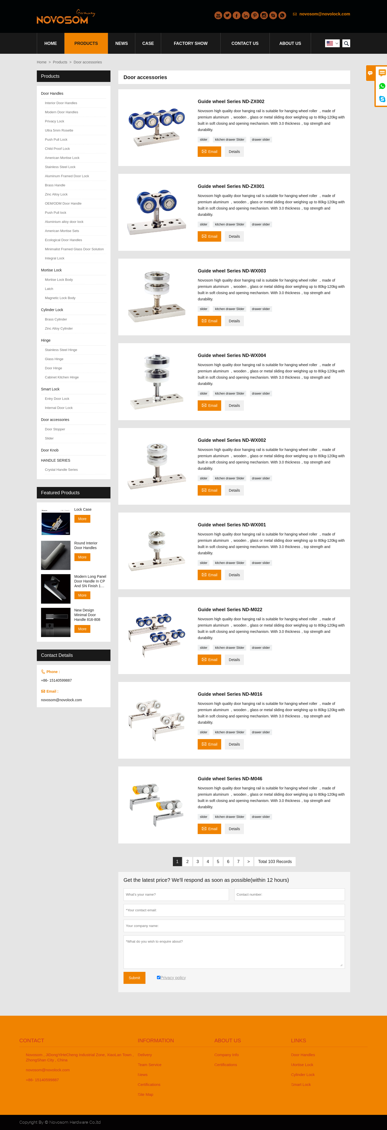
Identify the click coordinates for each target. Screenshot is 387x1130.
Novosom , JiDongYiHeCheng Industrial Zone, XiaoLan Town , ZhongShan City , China (80, 1057)
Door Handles (52, 93)
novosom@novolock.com (325, 14)
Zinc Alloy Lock (56, 194)
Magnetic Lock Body (60, 298)
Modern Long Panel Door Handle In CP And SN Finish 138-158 (90, 581)
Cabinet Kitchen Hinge (62, 377)
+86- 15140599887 (56, 680)
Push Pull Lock (56, 139)
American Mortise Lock (62, 158)
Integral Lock (54, 258)
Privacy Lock (54, 121)
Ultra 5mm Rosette (59, 130)
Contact (31, 1040)
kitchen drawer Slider (229, 139)
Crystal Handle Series (61, 470)
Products (86, 43)
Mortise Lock (51, 270)
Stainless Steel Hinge (61, 350)
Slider (49, 438)
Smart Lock (50, 389)
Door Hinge (53, 368)
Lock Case (83, 509)
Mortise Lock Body (59, 280)
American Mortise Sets (62, 231)
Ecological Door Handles (63, 240)
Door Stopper (55, 429)
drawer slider (261, 139)
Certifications (149, 1084)
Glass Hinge (54, 359)
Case (148, 43)
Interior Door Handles (61, 103)
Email (209, 151)
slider (203, 139)
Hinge (46, 340)
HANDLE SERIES (55, 460)
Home (50, 43)
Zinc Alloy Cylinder (59, 328)
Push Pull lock (55, 213)
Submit (134, 978)
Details (234, 152)
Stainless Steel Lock (60, 167)
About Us (290, 43)
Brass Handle (55, 185)
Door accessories (55, 420)
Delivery (145, 1054)
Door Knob (49, 450)
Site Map (145, 1094)
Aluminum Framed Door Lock (67, 176)
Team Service (150, 1064)
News (121, 43)
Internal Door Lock (59, 408)
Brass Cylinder (56, 319)
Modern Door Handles (61, 112)
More (82, 519)
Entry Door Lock (57, 399)
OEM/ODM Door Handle (63, 203)
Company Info (226, 1054)
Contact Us (245, 43)
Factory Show (191, 43)
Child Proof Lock (57, 149)
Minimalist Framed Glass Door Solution (74, 249)
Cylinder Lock (52, 310)
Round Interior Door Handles (86, 545)
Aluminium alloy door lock (64, 222)
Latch (49, 289)
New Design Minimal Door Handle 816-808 (87, 615)
